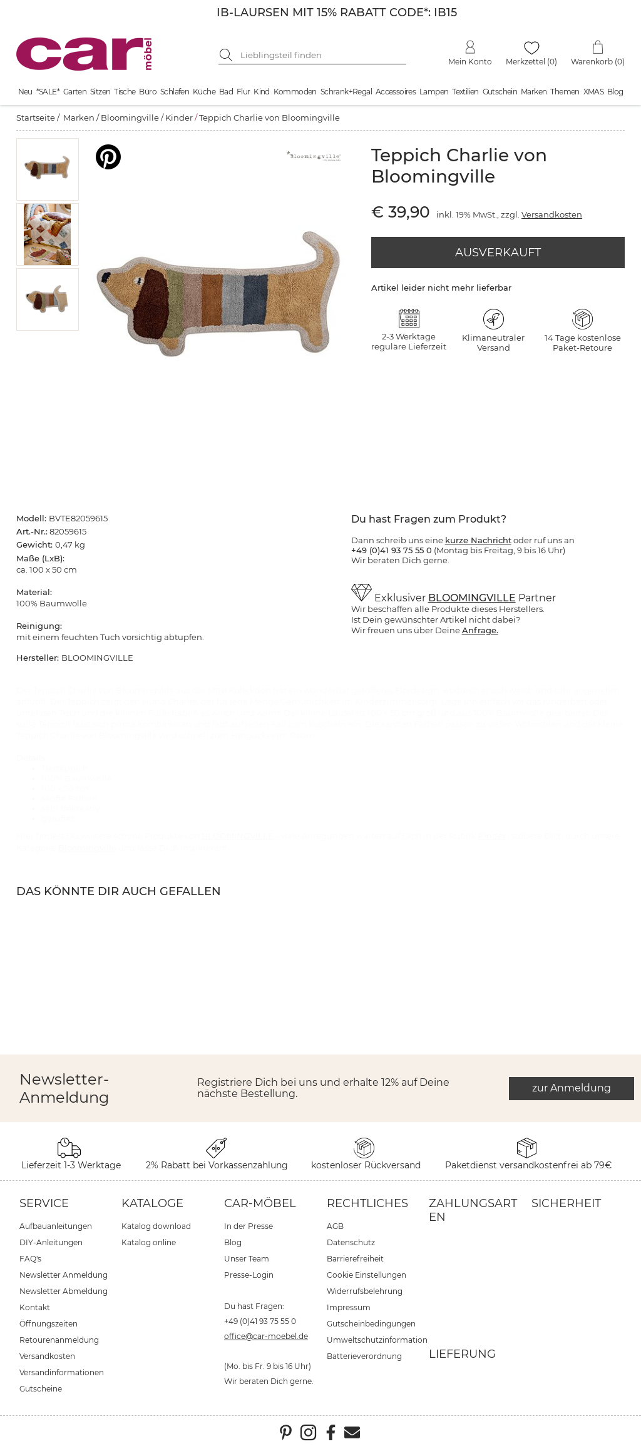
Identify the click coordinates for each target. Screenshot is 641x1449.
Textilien (465, 91)
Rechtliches (367, 1203)
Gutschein (500, 91)
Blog (615, 91)
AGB (335, 1226)
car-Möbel (260, 1203)
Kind (262, 91)
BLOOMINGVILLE (472, 598)
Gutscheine (40, 1388)
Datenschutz (351, 1242)
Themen (564, 91)
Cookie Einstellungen (366, 1275)
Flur (243, 91)
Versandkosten (551, 214)
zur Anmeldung (571, 1088)
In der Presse (248, 1226)
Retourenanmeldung (59, 1340)
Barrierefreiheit (355, 1258)
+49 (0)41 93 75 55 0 (260, 1321)
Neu (25, 91)
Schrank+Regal (346, 91)
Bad (226, 91)
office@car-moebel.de (266, 1336)
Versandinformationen (61, 1372)
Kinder (179, 118)
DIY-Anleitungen (51, 1242)
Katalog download (156, 1226)
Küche (204, 91)
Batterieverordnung (364, 1356)
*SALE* (47, 91)
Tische (124, 91)
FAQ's (30, 1258)
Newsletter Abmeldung (63, 1291)
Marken (533, 91)
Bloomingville (130, 118)
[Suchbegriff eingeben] (321, 55)
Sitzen (100, 91)
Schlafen (174, 91)
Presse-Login (249, 1275)
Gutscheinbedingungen (371, 1323)
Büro (147, 91)
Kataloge (152, 1203)
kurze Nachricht (478, 540)
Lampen (433, 91)
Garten (74, 91)
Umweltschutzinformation (377, 1340)
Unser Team (246, 1258)
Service (44, 1203)
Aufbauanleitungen (55, 1226)
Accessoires (396, 91)
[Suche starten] (227, 55)
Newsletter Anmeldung (63, 1275)
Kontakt (34, 1307)
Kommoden (295, 91)
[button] (47, 169)
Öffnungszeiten (48, 1323)
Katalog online (148, 1242)
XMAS (593, 91)
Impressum (349, 1307)
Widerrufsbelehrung (365, 1291)
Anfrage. (480, 630)
